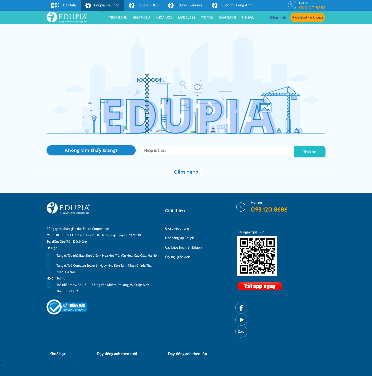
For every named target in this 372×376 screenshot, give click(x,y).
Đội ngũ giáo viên (177, 257)
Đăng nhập (278, 17)
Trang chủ (118, 17)
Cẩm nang (227, 17)
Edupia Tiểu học (102, 7)
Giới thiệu (141, 17)
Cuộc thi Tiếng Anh (232, 5)
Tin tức (207, 17)
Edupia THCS (143, 5)
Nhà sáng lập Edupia (180, 238)
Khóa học (164, 17)
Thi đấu (248, 17)
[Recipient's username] (217, 150)
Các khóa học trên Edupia (183, 247)
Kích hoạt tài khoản (307, 17)
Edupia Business (185, 5)
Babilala (63, 5)
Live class (186, 17)
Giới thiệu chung (177, 228)
